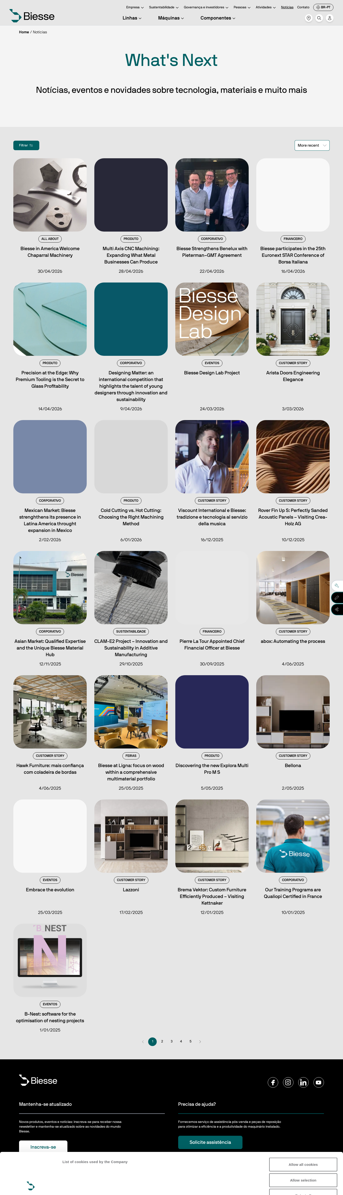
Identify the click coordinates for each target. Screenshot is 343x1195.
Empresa (135, 8)
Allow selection (303, 1141)
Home (24, 32)
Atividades (266, 8)
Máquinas (171, 18)
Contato (303, 7)
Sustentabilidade (164, 8)
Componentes (219, 18)
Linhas (133, 18)
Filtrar (26, 145)
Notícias (287, 7)
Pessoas (243, 8)
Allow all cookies (303, 1125)
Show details (73, 1186)
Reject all (303, 1157)
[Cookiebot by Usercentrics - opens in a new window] (31, 1185)
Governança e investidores (207, 8)
